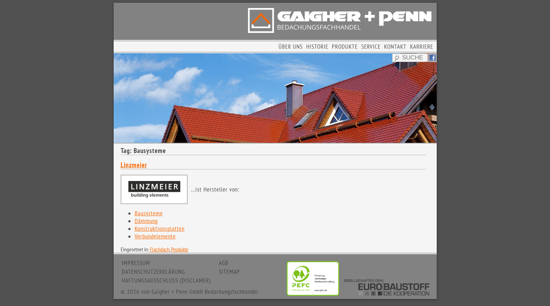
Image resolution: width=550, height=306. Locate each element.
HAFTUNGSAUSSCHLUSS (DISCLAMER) (166, 280)
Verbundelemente (155, 236)
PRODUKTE (345, 46)
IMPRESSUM (136, 263)
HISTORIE (317, 46)
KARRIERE (421, 46)
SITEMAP (229, 272)
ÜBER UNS (291, 46)
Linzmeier (134, 165)
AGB (223, 263)
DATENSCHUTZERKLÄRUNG (153, 272)
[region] (275, 98)
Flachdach (159, 249)
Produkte (179, 249)
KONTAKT (395, 46)
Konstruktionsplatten (160, 228)
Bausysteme (149, 213)
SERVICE (371, 46)
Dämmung (146, 221)
